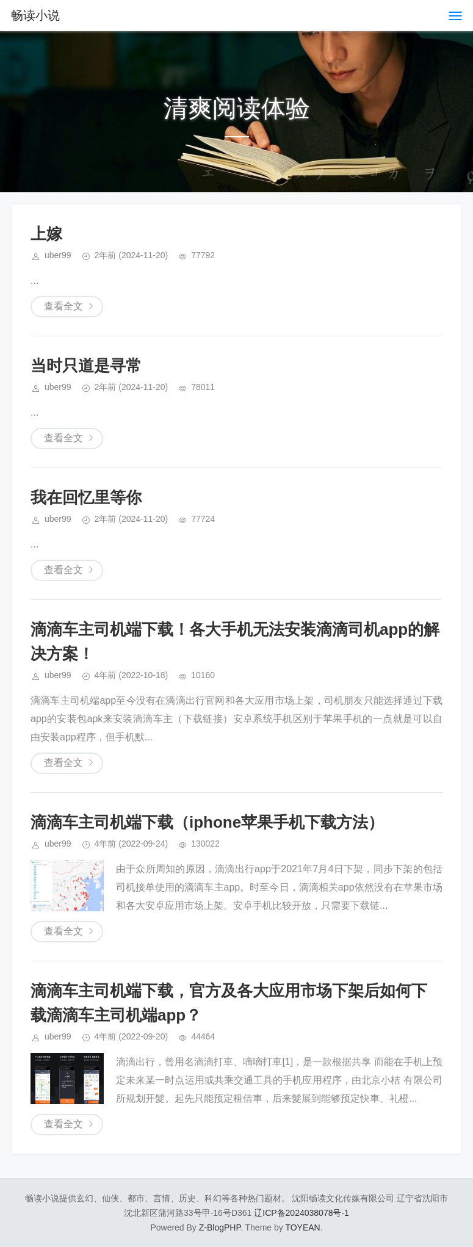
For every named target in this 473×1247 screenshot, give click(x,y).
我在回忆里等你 (86, 497)
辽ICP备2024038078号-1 (301, 1213)
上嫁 (46, 234)
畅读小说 (35, 15)
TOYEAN (302, 1227)
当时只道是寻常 (86, 365)
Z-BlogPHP (219, 1227)
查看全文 (63, 306)
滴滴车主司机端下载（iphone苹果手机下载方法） (207, 822)
